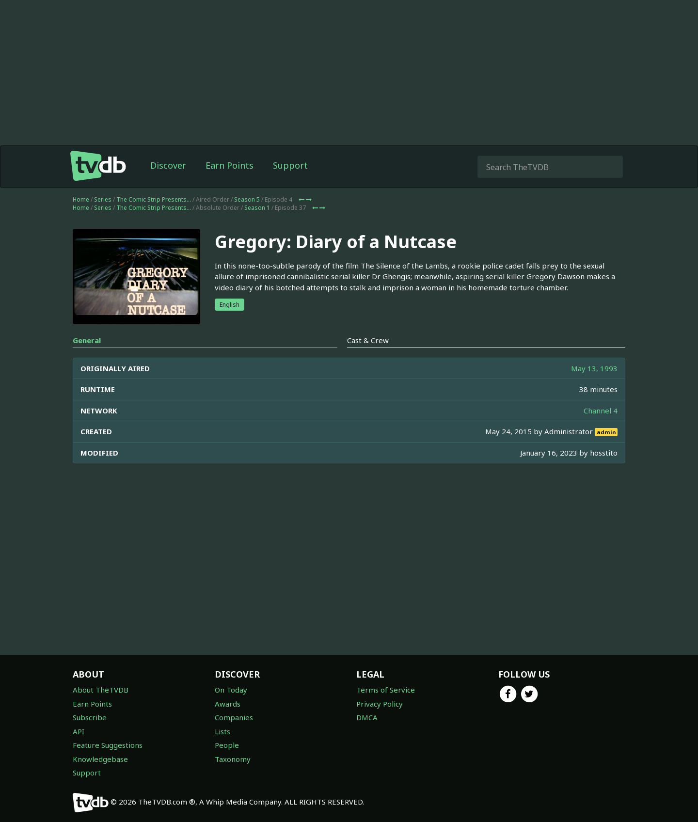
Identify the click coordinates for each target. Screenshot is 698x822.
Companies (234, 717)
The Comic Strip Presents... (153, 199)
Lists (222, 731)
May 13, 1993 (594, 368)
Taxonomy (233, 759)
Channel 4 (601, 410)
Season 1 (257, 208)
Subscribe (90, 717)
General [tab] (87, 340)
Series (102, 199)
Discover (168, 165)
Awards (227, 704)
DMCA (367, 717)
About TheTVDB (100, 690)
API (78, 731)
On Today (231, 690)
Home (81, 199)
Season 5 (247, 199)
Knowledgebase (100, 759)
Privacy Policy (379, 704)
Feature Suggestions (108, 745)
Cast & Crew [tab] (368, 340)
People (227, 745)
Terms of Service (385, 690)
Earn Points (230, 165)
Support (290, 165)
